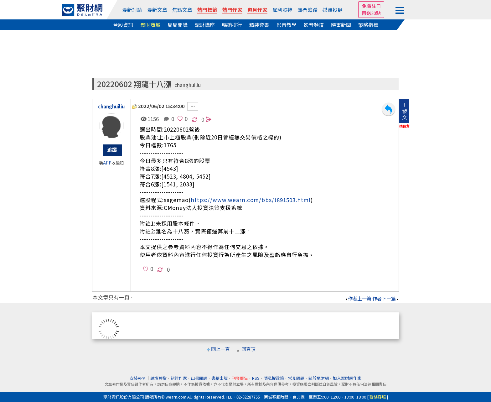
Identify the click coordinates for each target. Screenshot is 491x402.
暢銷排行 (232, 25)
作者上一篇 (358, 298)
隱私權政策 (274, 378)
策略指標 (368, 25)
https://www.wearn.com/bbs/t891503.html (251, 200)
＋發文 (404, 111)
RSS (256, 378)
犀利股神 (282, 9)
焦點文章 (182, 9)
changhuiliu (187, 85)
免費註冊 (371, 6)
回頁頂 (248, 349)
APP (107, 163)
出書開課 (199, 378)
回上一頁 (220, 349)
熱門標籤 (207, 9)
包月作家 (257, 9)
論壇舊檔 (158, 378)
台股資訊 (123, 25)
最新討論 (132, 9)
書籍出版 (219, 378)
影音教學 (287, 25)
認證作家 (179, 378)
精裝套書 (259, 25)
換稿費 (404, 125)
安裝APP (138, 378)
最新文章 (157, 9)
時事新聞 (341, 25)
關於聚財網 (318, 378)
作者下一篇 (385, 298)
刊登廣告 (240, 378)
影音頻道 (314, 25)
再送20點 (371, 13)
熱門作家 (232, 9)
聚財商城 (150, 25)
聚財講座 (205, 25)
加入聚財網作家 (347, 378)
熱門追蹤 (307, 9)
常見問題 (296, 378)
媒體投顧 (333, 9)
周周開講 (178, 25)
